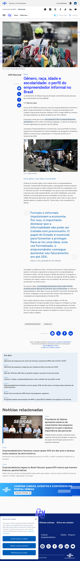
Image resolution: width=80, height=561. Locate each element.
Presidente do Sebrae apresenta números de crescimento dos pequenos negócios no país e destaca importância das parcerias (58, 425)
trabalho (48, 324)
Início (16, 15)
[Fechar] (36, 519)
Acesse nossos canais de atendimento (59, 342)
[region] (19, 537)
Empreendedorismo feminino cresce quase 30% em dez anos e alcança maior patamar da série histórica (38, 452)
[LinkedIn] (70, 9)
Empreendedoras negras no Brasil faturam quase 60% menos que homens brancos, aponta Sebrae (39, 469)
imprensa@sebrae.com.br (50, 346)
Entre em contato (65, 522)
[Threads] (55, 9)
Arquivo (71, 535)
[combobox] (22, 9)
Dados (64, 535)
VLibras (75, 3)
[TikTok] (65, 9)
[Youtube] (76, 9)
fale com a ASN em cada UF (51, 348)
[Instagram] (50, 9)
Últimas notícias (46, 522)
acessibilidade (62, 3)
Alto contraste (70, 3)
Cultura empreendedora (48, 536)
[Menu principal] (4, 15)
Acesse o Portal (21, 493)
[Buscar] (73, 15)
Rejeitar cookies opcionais (19, 546)
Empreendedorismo (32, 324)
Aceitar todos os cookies (19, 539)
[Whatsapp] (45, 9)
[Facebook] (60, 9)
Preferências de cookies (19, 553)
